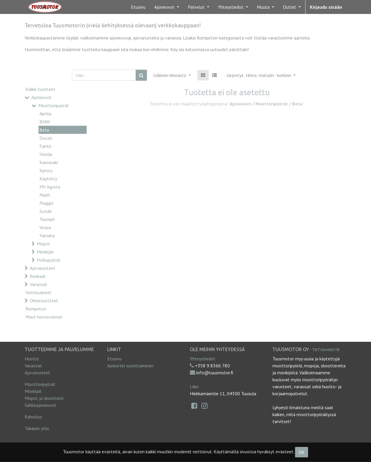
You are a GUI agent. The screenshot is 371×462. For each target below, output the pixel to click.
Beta (44, 130)
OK (302, 452)
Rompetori (36, 309)
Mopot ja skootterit (44, 398)
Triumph (47, 219)
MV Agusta (49, 187)
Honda (45, 154)
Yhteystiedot (202, 359)
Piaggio (46, 203)
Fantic (45, 146)
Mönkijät (45, 252)
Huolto (32, 359)
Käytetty (48, 178)
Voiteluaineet (39, 292)
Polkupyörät (49, 260)
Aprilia (45, 113)
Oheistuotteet (44, 300)
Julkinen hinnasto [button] (170, 75)
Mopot (43, 244)
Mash (44, 195)
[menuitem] (138, 7)
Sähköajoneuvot (40, 405)
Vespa (45, 227)
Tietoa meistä (325, 350)
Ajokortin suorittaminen (130, 365)
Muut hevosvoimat (44, 317)
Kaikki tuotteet (40, 89)
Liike (194, 386)
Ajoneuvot (41, 97)
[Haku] (141, 75)
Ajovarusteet (42, 268)
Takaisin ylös (37, 428)
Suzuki (45, 211)
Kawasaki (48, 162)
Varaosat (38, 284)
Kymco (45, 170)
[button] (261, 75)
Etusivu (114, 359)
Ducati (45, 138)
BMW (44, 122)
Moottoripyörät (53, 105)
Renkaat (38, 276)
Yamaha (47, 235)
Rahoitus (33, 417)
